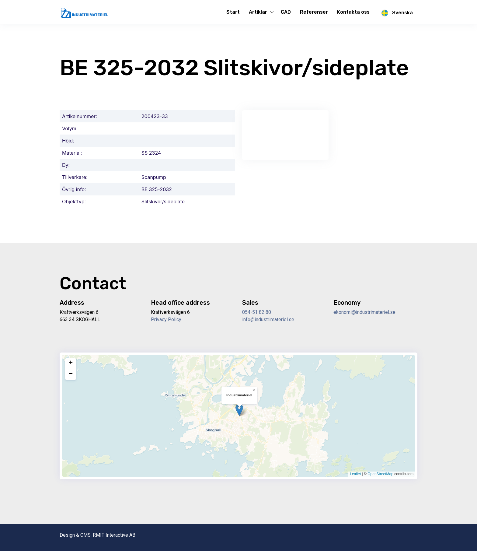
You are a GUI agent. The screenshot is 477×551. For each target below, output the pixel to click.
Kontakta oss (353, 12)
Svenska (396, 13)
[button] (239, 410)
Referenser (314, 12)
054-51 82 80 (256, 312)
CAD (286, 12)
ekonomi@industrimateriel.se (364, 312)
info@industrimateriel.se (268, 319)
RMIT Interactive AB (114, 535)
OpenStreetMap (380, 474)
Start (233, 12)
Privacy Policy (166, 319)
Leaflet (355, 474)
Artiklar (258, 12)
